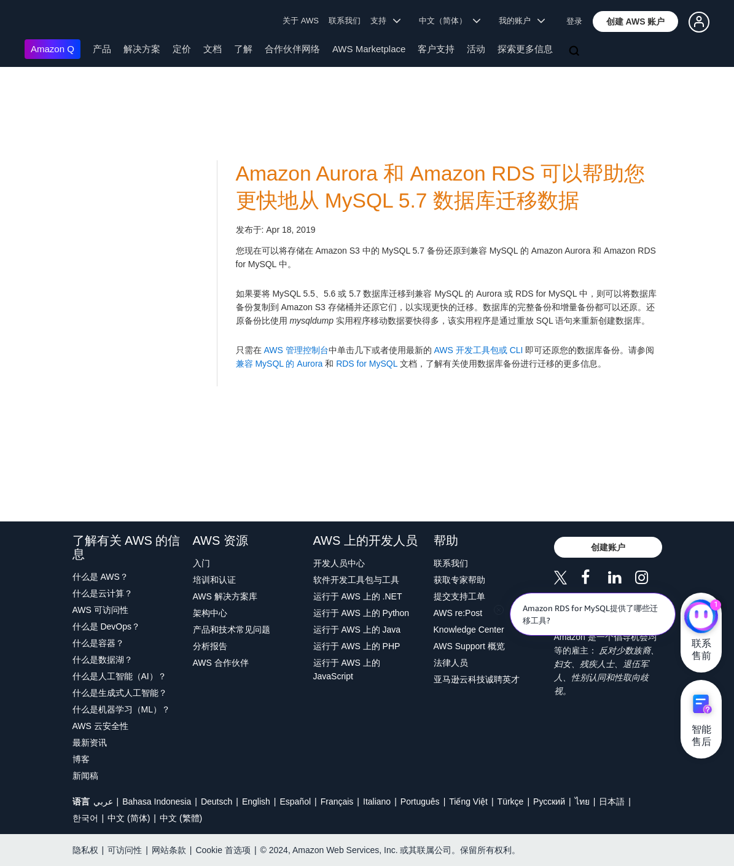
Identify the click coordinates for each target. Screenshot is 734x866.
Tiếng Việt (468, 801)
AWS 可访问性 (100, 610)
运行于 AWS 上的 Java (357, 629)
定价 (182, 49)
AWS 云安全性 (100, 726)
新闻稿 (85, 776)
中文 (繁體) (181, 818)
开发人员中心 (339, 563)
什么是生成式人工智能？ (119, 693)
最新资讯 (89, 742)
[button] (636, 21)
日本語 (612, 801)
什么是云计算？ (102, 593)
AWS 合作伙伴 (221, 663)
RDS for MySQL (366, 364)
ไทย (582, 801)
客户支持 (436, 49)
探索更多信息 (525, 49)
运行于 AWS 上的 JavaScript (346, 669)
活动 (476, 49)
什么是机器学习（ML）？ (121, 709)
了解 (243, 49)
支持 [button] (385, 20)
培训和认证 (214, 580)
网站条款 (169, 850)
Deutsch (216, 801)
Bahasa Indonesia (156, 801)
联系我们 (345, 20)
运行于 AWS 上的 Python (361, 613)
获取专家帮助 (459, 580)
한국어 (85, 818)
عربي (103, 801)
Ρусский (549, 801)
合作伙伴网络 (292, 49)
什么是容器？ (98, 643)
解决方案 (141, 49)
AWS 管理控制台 (296, 350)
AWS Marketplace (368, 49)
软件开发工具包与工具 (356, 580)
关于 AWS (301, 20)
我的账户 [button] (522, 20)
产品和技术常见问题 (231, 629)
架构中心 (210, 613)
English (256, 801)
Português (420, 801)
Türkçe (511, 801)
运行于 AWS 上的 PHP (356, 646)
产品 (102, 49)
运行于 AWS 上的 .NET (357, 596)
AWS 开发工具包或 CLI (478, 350)
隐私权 (85, 850)
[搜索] (575, 51)
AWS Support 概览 (469, 646)
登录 (574, 21)
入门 (201, 563)
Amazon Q (52, 49)
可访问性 (124, 850)
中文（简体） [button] (450, 20)
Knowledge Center (469, 629)
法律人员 (451, 663)
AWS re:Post (458, 613)
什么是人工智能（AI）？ (119, 676)
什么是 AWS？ (100, 577)
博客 (81, 759)
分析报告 (210, 646)
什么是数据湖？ (102, 660)
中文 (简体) (128, 818)
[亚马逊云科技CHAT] (701, 617)
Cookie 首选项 (222, 850)
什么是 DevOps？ (106, 626)
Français (337, 801)
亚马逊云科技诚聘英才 (477, 679)
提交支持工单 (459, 596)
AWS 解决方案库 (225, 596)
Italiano (377, 801)
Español (295, 801)
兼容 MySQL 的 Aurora (279, 364)
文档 (212, 49)
